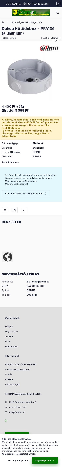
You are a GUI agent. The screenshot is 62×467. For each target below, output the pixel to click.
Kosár (8, 341)
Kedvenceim (11, 346)
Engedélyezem (43, 460)
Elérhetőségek (12, 384)
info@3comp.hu (17, 412)
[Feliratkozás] (26, 193)
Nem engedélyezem (18, 460)
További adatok (10, 162)
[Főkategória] (3, 22)
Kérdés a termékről (14, 210)
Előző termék (9, 38)
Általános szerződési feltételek (21, 364)
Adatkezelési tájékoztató (17, 369)
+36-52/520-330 (57, 12)
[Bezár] (58, 4)
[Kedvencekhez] (55, 41)
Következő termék (50, 38)
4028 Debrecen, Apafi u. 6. (23, 402)
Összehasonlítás (5, 210)
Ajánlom (23, 210)
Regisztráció (11, 331)
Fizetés (8, 374)
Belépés (9, 326)
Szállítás (9, 379)
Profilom (9, 336)
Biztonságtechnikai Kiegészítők (27, 22)
